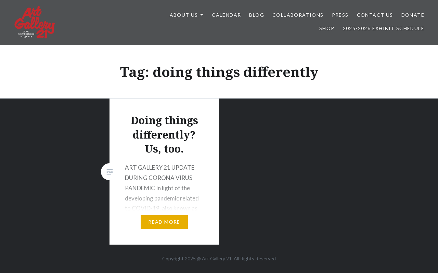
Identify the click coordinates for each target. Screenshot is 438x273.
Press (340, 15)
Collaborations (298, 15)
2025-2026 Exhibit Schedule (383, 28)
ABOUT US (184, 15)
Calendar (226, 15)
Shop (327, 28)
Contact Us (375, 15)
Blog (256, 15)
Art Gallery (214, 258)
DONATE (412, 15)
